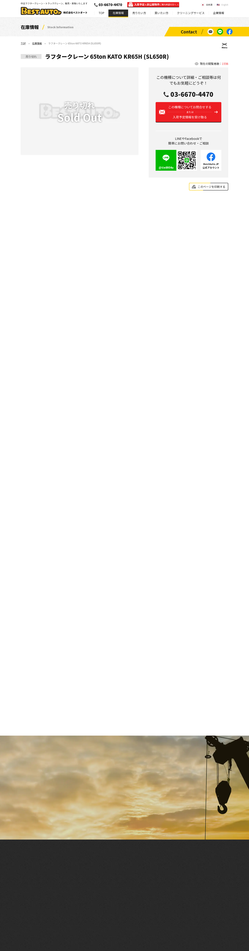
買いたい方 (161, 13)
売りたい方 (139, 13)
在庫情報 (118, 13)
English (225, 4)
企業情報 (218, 13)
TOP (101, 13)
